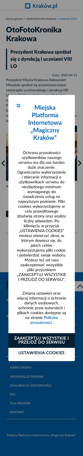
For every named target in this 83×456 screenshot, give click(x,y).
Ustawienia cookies (41, 353)
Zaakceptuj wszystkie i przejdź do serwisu (41, 340)
